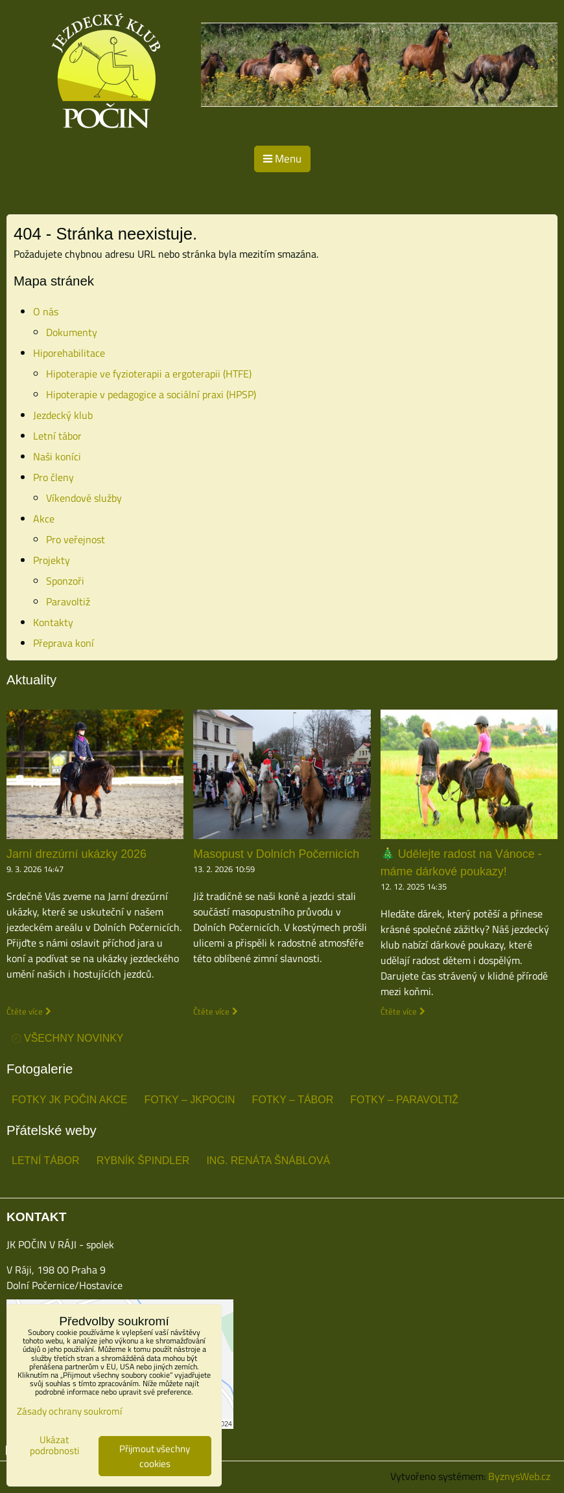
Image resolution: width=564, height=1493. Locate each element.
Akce (43, 518)
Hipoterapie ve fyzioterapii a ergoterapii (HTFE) (149, 373)
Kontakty (53, 622)
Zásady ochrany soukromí (69, 1411)
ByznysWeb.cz (519, 1476)
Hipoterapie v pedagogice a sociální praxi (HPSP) (151, 394)
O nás (45, 311)
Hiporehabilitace (69, 353)
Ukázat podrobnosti (54, 1445)
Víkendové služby (84, 498)
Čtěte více (24, 1011)
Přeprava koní (63, 643)
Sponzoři (65, 581)
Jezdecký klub (63, 415)
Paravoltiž (68, 601)
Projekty (51, 560)
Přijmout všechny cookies (154, 1456)
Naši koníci (57, 456)
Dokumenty (71, 332)
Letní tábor (57, 435)
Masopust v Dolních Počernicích (276, 854)
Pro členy (53, 477)
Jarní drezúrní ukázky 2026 (76, 854)
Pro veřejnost (75, 539)
